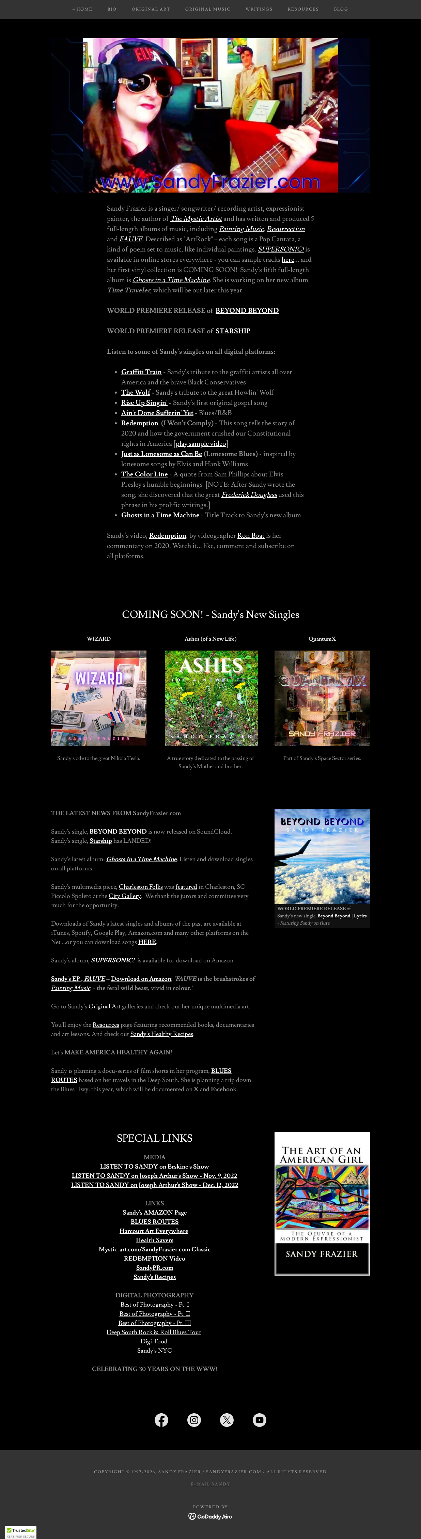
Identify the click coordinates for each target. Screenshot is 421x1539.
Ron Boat (251, 535)
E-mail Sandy (210, 1484)
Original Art (105, 1006)
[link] (161, 1421)
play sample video (201, 443)
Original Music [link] (208, 9)
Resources (106, 1025)
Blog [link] (341, 9)
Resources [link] (303, 9)
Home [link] (85, 9)
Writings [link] (259, 9)
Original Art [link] (151, 9)
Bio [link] (112, 9)
